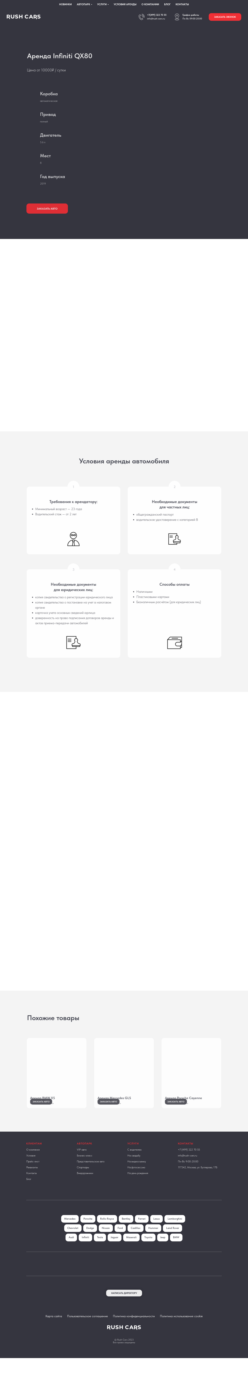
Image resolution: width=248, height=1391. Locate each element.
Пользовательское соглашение (87, 1335)
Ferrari (154, 1228)
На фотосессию (136, 1177)
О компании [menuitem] (150, 4)
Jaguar (138, 1247)
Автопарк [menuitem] (83, 4)
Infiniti (108, 1247)
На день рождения (137, 1182)
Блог (28, 1188)
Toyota (173, 1247)
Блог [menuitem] (167, 4)
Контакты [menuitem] (182, 4)
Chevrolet (93, 1238)
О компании (33, 1159)
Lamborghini (72, 1238)
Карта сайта (53, 1335)
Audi (93, 1247)
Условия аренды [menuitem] (125, 4)
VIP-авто (82, 1159)
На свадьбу (133, 1165)
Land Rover (75, 1247)
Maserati (155, 1247)
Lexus (169, 1228)
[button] (225, 17)
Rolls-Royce (118, 1228)
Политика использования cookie (181, 1335)
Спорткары (83, 1177)
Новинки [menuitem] (65, 4)
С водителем (134, 1159)
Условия (30, 1165)
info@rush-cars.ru (156, 18)
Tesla (123, 1247)
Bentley (137, 1228)
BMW (131, 1256)
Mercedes (79, 1228)
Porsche (98, 1228)
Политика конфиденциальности (134, 1335)
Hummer (177, 1238)
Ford (142, 1238)
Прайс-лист (32, 1171)
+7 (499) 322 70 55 (189, 1159)
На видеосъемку (136, 1171)
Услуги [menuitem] (102, 4)
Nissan (127, 1238)
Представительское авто (90, 1171)
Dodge (111, 1238)
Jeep (116, 1256)
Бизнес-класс (84, 1165)
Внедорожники (85, 1182)
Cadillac (158, 1238)
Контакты (31, 1182)
